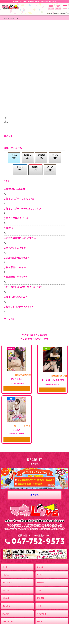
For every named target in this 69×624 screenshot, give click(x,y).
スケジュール (7, 582)
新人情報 (40, 582)
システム (5, 574)
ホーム (4, 567)
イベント (5, 590)
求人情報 (34, 494)
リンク (39, 606)
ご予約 (39, 590)
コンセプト (41, 567)
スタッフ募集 (41, 613)
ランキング (6, 606)
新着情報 (40, 598)
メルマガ (5, 598)
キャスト (40, 574)
